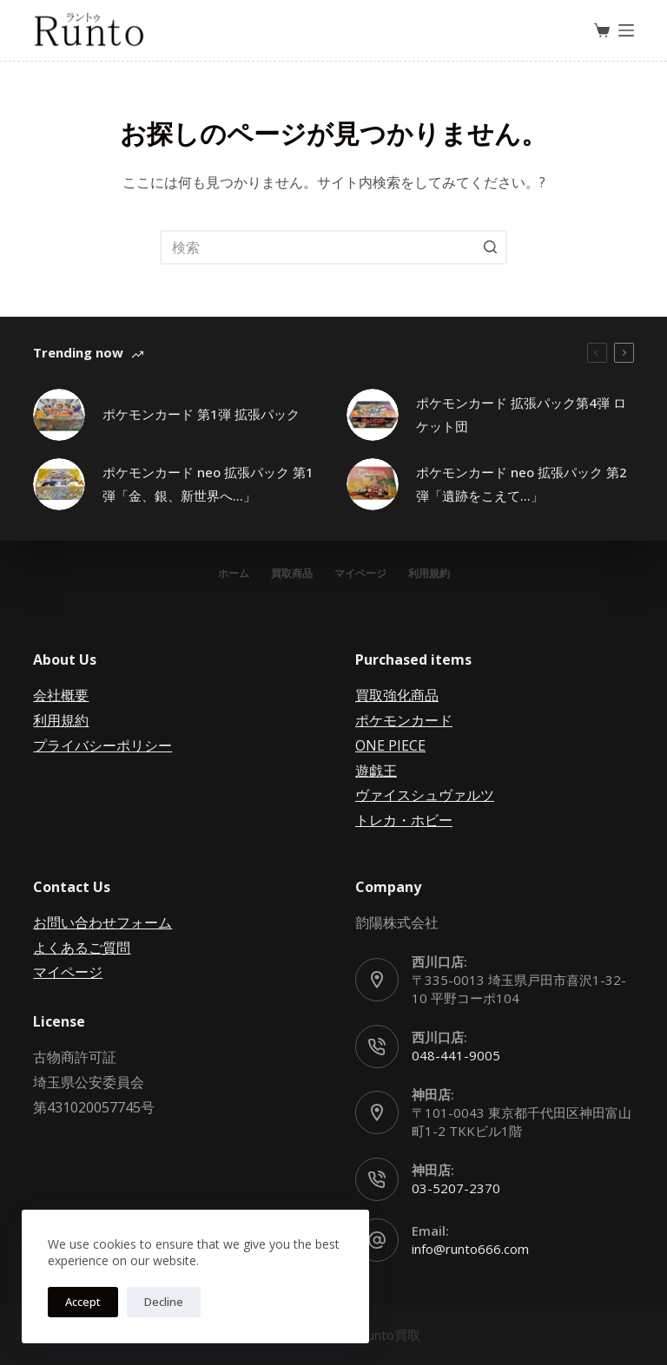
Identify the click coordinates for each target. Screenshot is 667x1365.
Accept (83, 1301)
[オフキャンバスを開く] (626, 30)
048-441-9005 (456, 1055)
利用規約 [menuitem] (429, 574)
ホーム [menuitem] (233, 574)
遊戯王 (376, 770)
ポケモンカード (403, 720)
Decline (163, 1301)
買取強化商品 (397, 695)
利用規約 (61, 720)
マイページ (67, 971)
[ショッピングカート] (602, 30)
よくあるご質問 (81, 947)
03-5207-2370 (456, 1188)
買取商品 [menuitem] (292, 574)
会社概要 (61, 695)
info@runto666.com (470, 1248)
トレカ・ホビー (403, 820)
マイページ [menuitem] (360, 574)
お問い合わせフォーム (102, 922)
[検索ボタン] (489, 247)
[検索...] (333, 247)
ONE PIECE (390, 745)
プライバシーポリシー (102, 745)
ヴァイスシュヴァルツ (424, 794)
